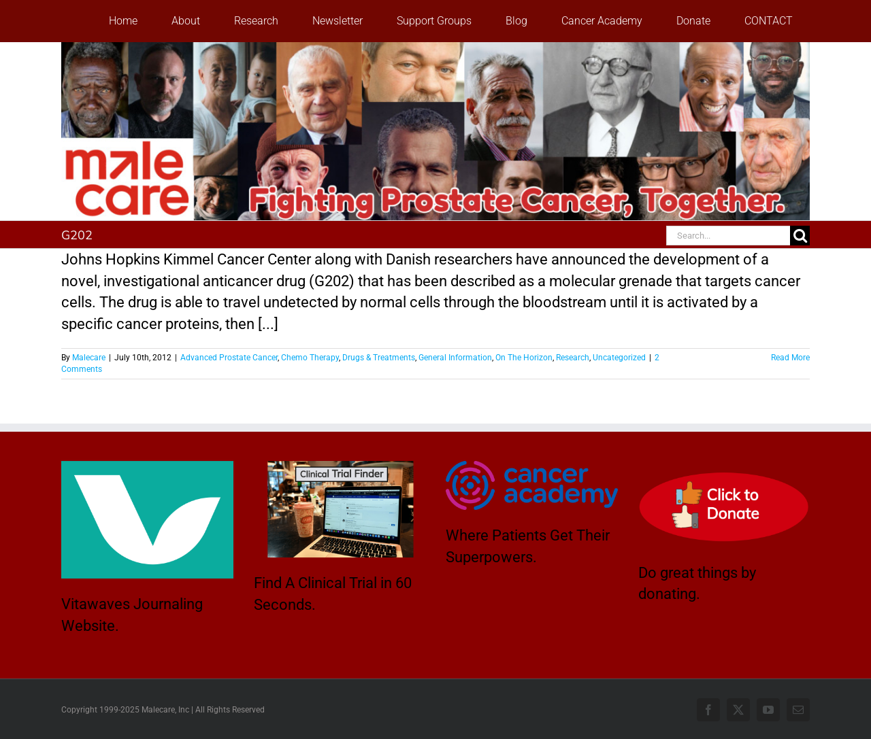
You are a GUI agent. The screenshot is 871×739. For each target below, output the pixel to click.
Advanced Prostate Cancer (229, 357)
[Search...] (728, 235)
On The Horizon (524, 357)
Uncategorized (619, 357)
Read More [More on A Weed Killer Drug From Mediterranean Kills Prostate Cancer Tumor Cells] (790, 357)
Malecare (88, 357)
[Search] (800, 235)
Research (572, 357)
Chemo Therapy (310, 357)
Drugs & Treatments (378, 357)
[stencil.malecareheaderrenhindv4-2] (435, 49)
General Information (455, 357)
